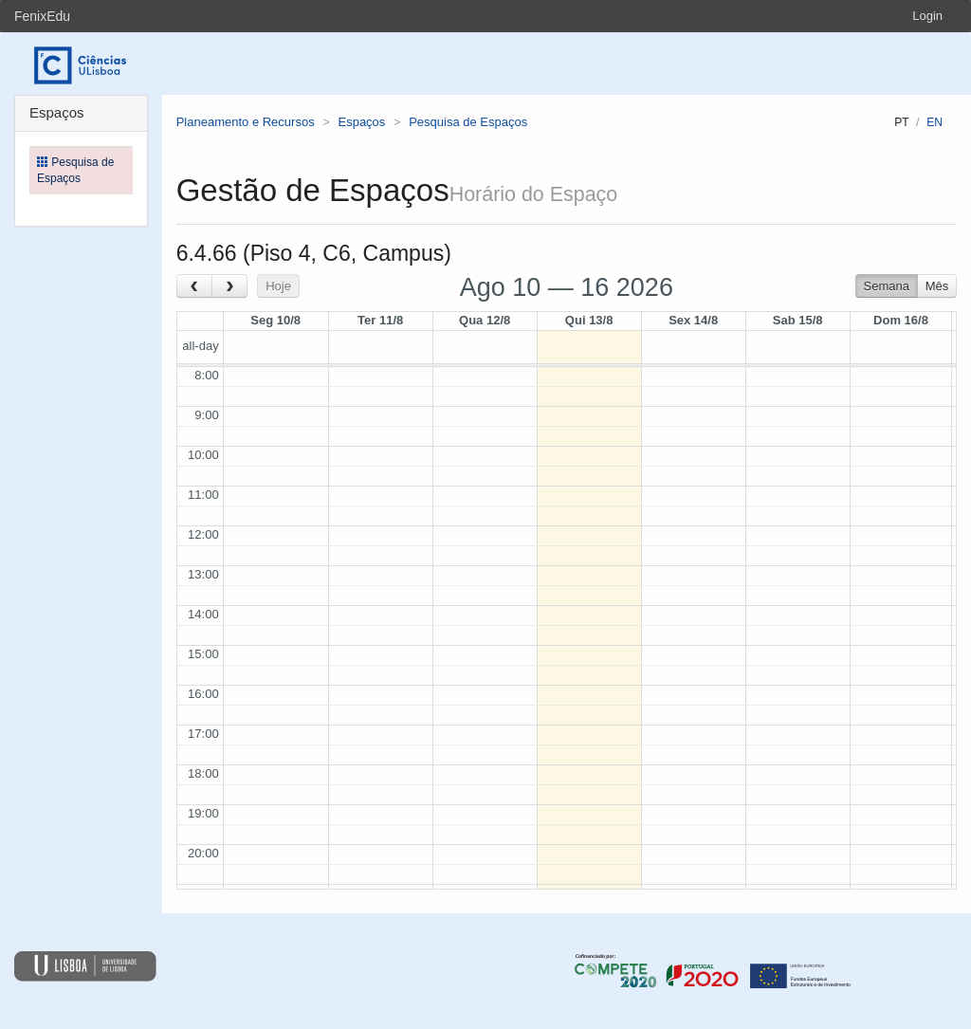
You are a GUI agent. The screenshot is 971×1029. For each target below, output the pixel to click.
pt (901, 122)
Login (927, 16)
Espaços (361, 122)
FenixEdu (42, 16)
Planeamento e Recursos (245, 122)
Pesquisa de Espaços (468, 122)
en (934, 122)
